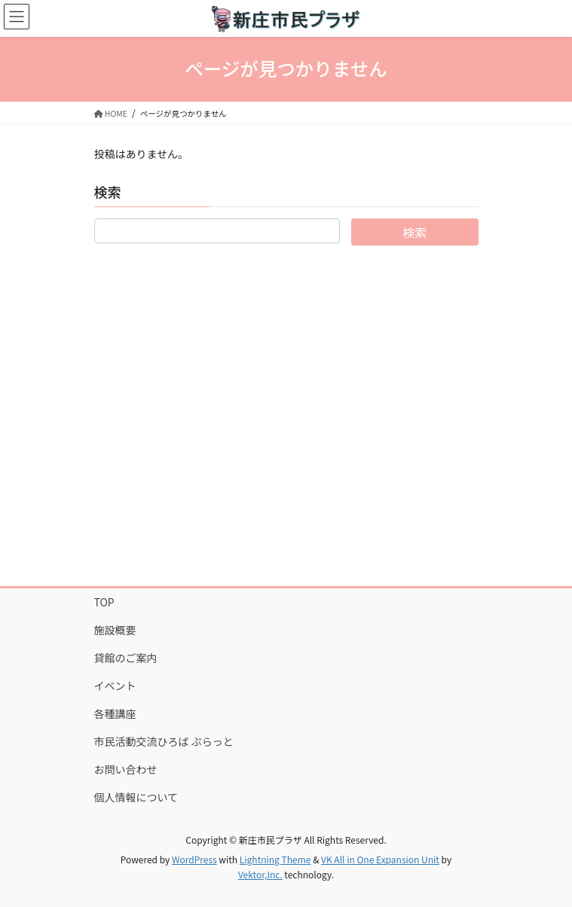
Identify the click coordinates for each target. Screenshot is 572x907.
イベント (115, 685)
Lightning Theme (275, 859)
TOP (104, 601)
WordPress (194, 859)
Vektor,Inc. (260, 874)
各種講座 (115, 713)
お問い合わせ (126, 769)
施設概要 (115, 629)
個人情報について (136, 797)
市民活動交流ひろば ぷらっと (164, 741)
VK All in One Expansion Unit (380, 859)
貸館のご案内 (126, 657)
